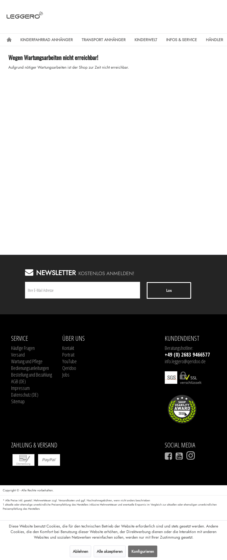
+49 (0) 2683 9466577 (187, 354)
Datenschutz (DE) (24, 394)
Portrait (68, 354)
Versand (18, 354)
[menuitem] (9, 40)
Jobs (65, 374)
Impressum (20, 388)
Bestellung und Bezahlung (31, 374)
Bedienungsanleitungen (30, 368)
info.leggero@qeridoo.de (185, 361)
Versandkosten (66, 500)
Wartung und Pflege (27, 361)
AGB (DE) (18, 381)
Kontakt (68, 348)
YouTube (69, 361)
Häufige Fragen (23, 348)
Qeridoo (69, 368)
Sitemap (18, 401)
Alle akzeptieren (110, 551)
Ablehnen (80, 551)
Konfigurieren (142, 551)
